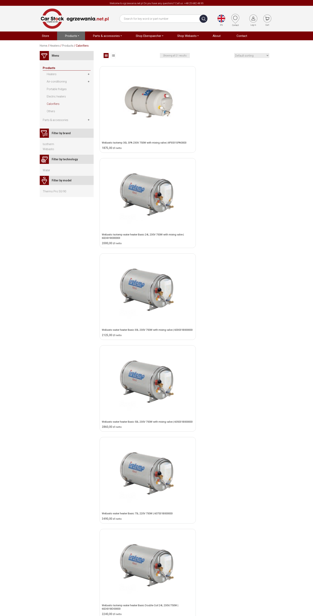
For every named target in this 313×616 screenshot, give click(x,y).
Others (51, 111)
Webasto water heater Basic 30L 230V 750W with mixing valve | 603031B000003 (245, 113)
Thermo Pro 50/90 (54, 191)
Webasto (48, 149)
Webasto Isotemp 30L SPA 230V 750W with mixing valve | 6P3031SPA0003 (127, 113)
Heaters (55, 45)
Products (67, 45)
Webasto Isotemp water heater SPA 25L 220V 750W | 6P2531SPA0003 (124, 446)
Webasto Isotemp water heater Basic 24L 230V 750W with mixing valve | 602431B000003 (184, 115)
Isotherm (48, 144)
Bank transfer (247, 559)
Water (46, 170)
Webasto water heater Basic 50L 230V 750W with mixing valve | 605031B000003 (127, 181)
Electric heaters (56, 96)
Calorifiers (53, 103)
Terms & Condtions (171, 565)
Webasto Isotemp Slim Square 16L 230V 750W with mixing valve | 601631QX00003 (184, 317)
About (163, 559)
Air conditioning (209, 577)
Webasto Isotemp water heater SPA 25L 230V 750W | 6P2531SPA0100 (184, 446)
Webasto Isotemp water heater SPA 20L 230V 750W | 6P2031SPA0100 (243, 382)
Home (43, 45)
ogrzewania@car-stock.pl (127, 582)
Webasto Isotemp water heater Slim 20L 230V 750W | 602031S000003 (243, 249)
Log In (243, 583)
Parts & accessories (55, 120)
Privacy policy (168, 571)
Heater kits (206, 559)
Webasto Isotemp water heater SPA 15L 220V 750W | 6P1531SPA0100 (243, 317)
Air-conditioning (57, 81)
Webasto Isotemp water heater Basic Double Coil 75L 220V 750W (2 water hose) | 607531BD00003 (127, 251)
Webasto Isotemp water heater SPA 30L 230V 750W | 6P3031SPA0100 (243, 446)
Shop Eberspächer (211, 565)
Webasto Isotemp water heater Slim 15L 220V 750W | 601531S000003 (184, 249)
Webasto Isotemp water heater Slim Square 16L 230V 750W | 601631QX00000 (127, 317)
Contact (164, 577)
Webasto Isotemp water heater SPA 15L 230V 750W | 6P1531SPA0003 (124, 382)
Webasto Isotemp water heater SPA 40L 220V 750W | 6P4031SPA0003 (124, 511)
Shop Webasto (208, 571)
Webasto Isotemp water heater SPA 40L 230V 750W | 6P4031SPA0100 (184, 511)
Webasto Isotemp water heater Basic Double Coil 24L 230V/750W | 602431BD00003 (241, 183)
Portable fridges (57, 89)
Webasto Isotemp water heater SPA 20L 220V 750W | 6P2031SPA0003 (184, 382)
